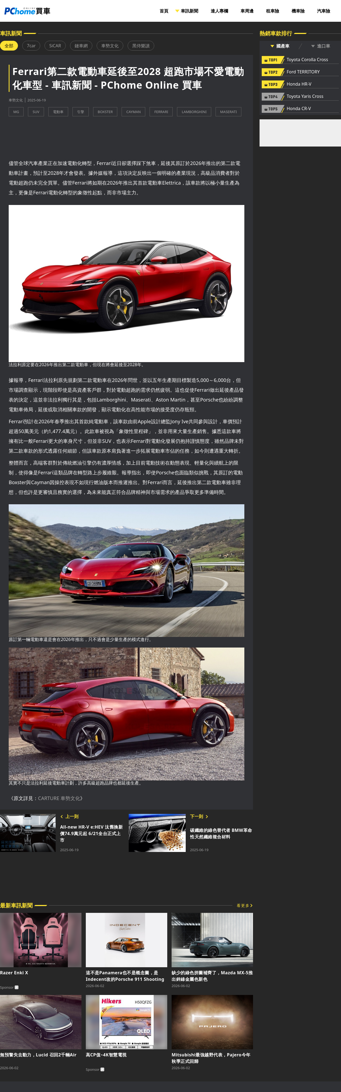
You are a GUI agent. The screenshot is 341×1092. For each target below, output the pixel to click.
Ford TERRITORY (303, 72)
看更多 (243, 905)
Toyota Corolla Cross (307, 60)
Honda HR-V (299, 84)
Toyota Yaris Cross (305, 96)
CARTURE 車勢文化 (59, 798)
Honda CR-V (299, 108)
